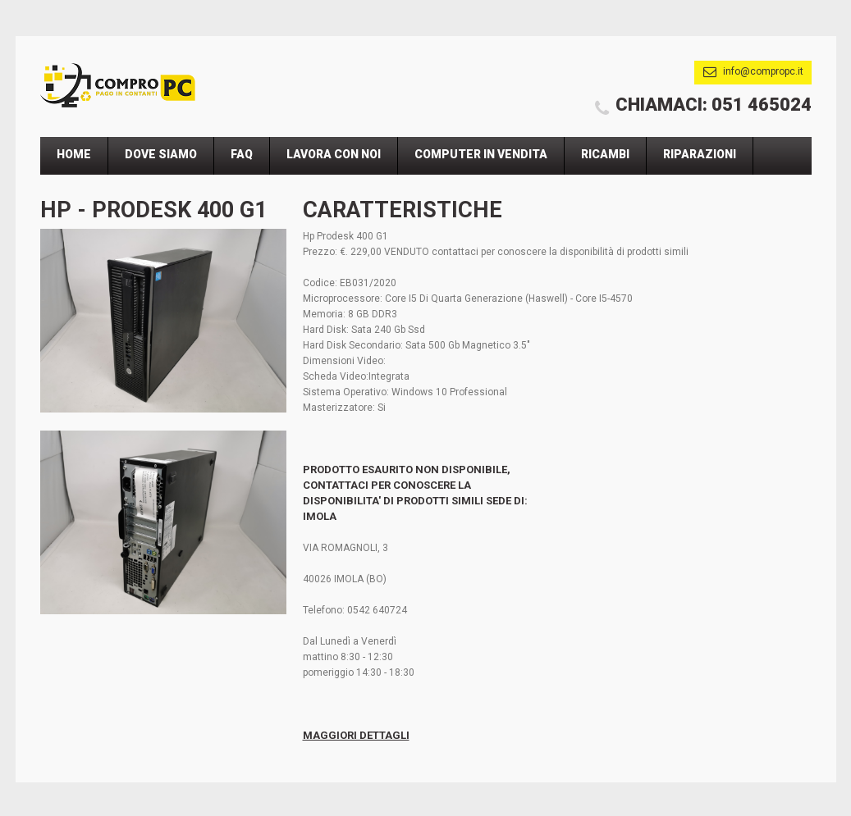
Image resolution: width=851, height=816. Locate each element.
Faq (242, 154)
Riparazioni (699, 154)
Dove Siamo (161, 154)
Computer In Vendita (480, 154)
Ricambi (605, 154)
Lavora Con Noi (333, 154)
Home (74, 154)
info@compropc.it (763, 71)
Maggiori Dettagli (356, 735)
